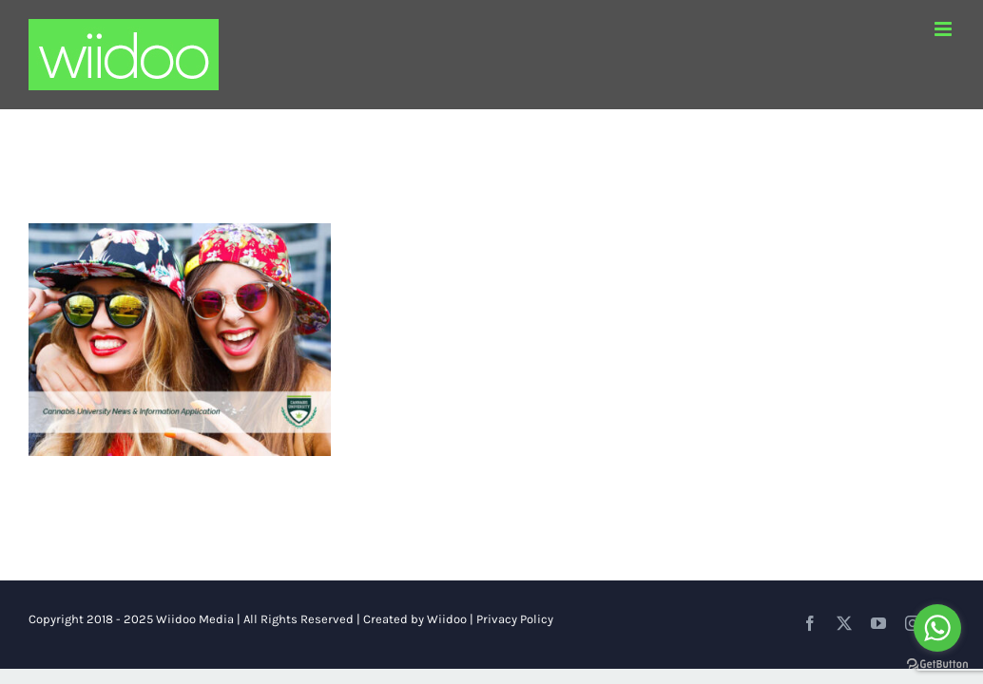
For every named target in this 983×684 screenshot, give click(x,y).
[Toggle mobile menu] (944, 29)
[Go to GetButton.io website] (937, 664)
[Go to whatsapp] (937, 628)
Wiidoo (447, 619)
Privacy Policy (514, 619)
